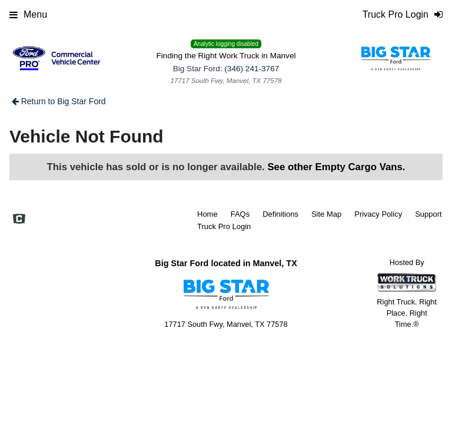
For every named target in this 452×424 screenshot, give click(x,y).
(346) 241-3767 (251, 68)
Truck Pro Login (224, 226)
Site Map (326, 214)
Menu (28, 14)
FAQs (240, 214)
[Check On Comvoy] (19, 219)
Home (207, 214)
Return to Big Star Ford (59, 101)
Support (428, 214)
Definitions (280, 214)
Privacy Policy (378, 214)
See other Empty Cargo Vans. (336, 167)
